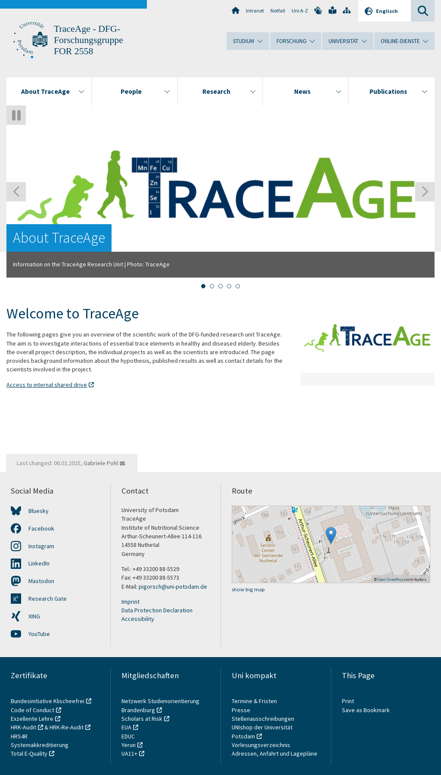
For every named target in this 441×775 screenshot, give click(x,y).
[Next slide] (425, 191)
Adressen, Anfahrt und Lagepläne (274, 753)
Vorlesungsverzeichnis (262, 745)
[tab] (203, 286)
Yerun (128, 745)
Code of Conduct (32, 710)
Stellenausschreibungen (263, 719)
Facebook (41, 528)
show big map (248, 589)
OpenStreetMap (391, 579)
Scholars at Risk (141, 719)
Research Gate (47, 598)
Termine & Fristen (255, 701)
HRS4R (19, 736)
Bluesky (38, 511)
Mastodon (41, 581)
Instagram (41, 546)
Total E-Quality (29, 753)
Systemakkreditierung (39, 745)
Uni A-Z (300, 10)
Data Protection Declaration (157, 610)
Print (348, 701)
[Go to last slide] (16, 191)
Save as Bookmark (366, 710)
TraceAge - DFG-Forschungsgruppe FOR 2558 (88, 40)
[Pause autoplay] (16, 115)
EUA (126, 727)
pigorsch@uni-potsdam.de (173, 586)
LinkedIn (39, 563)
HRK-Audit (23, 727)
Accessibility (137, 619)
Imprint (130, 601)
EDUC (128, 736)
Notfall (277, 10)
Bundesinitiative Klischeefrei (47, 701)
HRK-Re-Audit (67, 727)
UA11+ (129, 753)
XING (34, 616)
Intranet (255, 10)
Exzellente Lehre (32, 719)
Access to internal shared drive (46, 385)
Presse (242, 710)
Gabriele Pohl (101, 463)
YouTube (39, 634)
